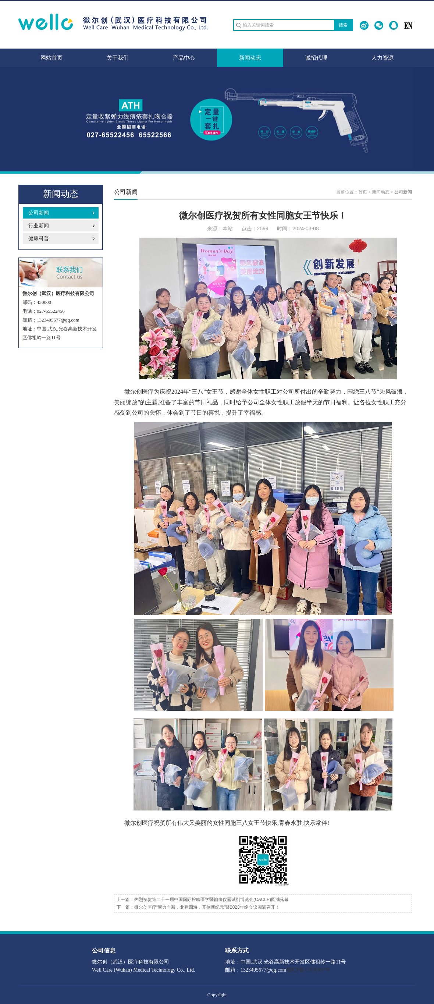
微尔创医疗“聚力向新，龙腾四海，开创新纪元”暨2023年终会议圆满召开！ (207, 907)
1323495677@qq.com (58, 320)
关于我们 (118, 58)
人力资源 (382, 58)
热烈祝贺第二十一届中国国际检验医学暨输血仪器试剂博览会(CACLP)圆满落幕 (211, 899)
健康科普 (38, 238)
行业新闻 (38, 225)
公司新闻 (38, 213)
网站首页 (51, 58)
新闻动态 (250, 58)
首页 (362, 192)
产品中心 (184, 58)
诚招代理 (316, 58)
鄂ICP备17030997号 (309, 970)
